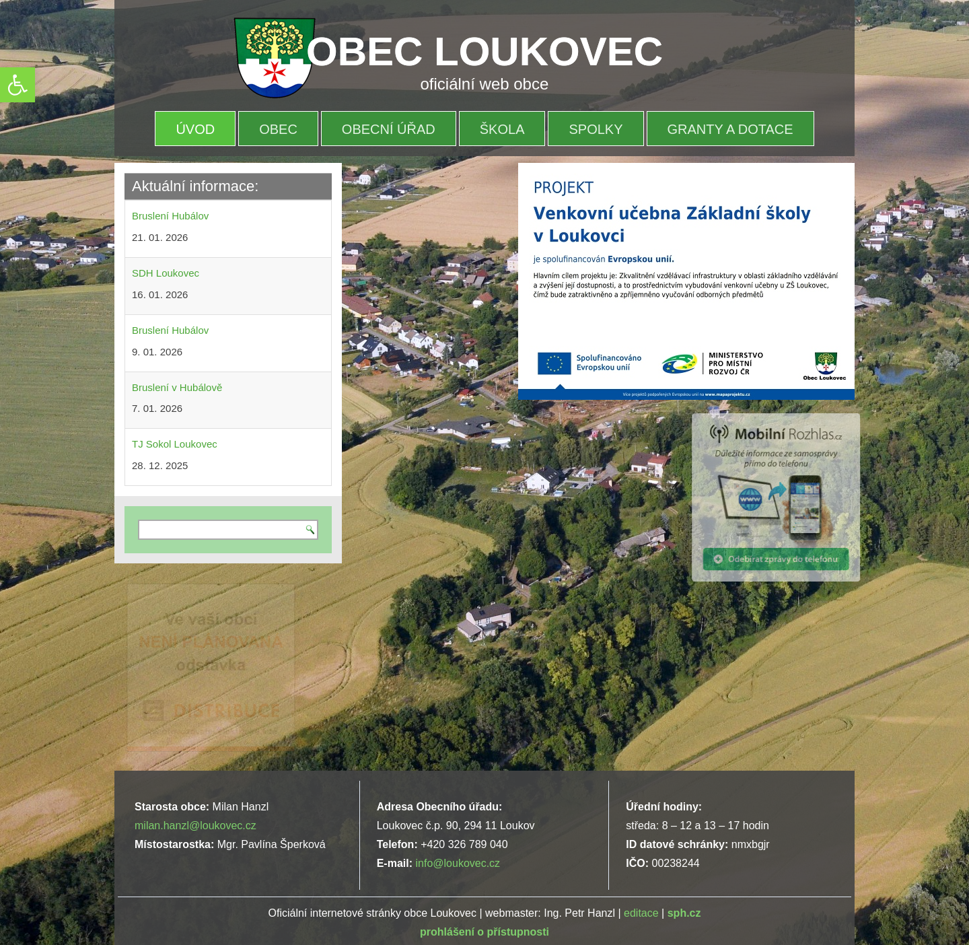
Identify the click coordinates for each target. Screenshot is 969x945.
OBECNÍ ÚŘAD (388, 129)
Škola (502, 129)
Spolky (595, 129)
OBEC (278, 129)
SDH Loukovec (165, 273)
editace (641, 913)
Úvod (195, 129)
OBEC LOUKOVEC (484, 51)
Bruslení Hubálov (170, 215)
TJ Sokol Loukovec (174, 444)
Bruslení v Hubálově (177, 387)
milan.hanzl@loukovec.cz (195, 825)
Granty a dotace (730, 129)
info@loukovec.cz (457, 863)
